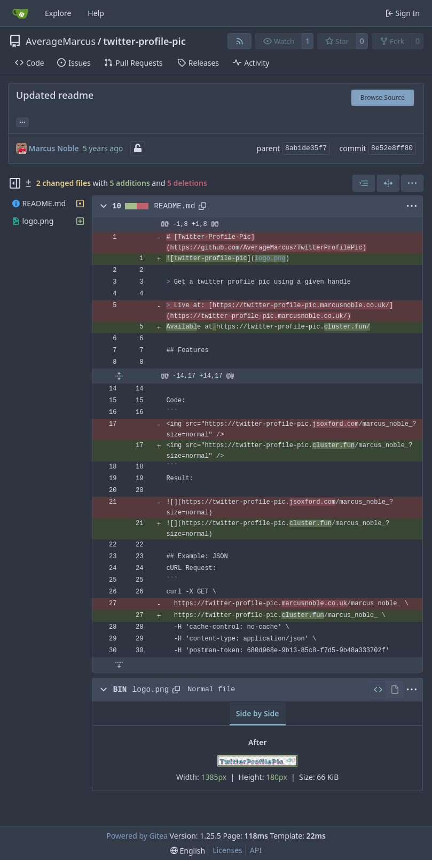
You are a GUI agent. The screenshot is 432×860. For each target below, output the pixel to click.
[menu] (412, 183)
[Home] (20, 13)
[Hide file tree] (15, 183)
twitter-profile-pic (144, 41)
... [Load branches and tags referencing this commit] (22, 121)
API (256, 850)
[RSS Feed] (239, 41)
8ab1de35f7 (306, 148)
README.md (174, 206)
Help (96, 13)
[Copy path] (202, 206)
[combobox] (363, 183)
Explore (58, 13)
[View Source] (378, 689)
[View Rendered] (394, 689)
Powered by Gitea (137, 836)
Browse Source (382, 97)
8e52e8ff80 (392, 148)
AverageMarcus (61, 41)
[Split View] (388, 183)
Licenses (227, 850)
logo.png (150, 689)
